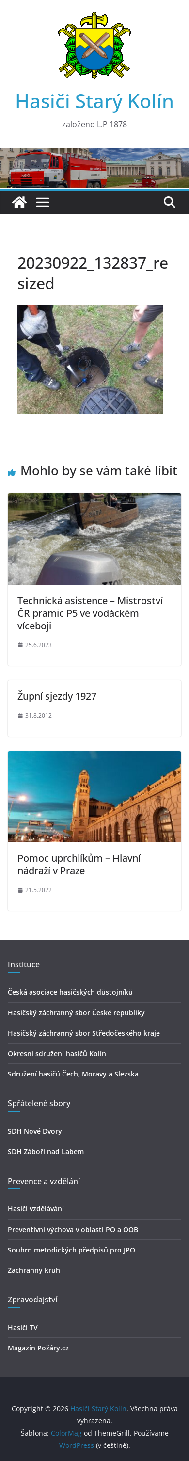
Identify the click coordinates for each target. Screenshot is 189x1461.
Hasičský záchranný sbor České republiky (76, 1012)
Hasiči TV (23, 1327)
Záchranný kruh (34, 1270)
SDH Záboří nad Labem (46, 1151)
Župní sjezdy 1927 (56, 696)
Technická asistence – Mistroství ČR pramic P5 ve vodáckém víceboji (90, 613)
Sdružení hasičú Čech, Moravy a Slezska (73, 1073)
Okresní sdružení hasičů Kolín (57, 1053)
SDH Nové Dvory (35, 1131)
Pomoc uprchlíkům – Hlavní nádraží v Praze (79, 864)
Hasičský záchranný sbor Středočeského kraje (84, 1033)
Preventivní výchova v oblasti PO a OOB (73, 1229)
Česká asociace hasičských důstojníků (70, 991)
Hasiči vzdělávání (36, 1208)
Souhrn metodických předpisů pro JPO (71, 1249)
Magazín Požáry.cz (38, 1347)
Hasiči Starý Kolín (94, 100)
